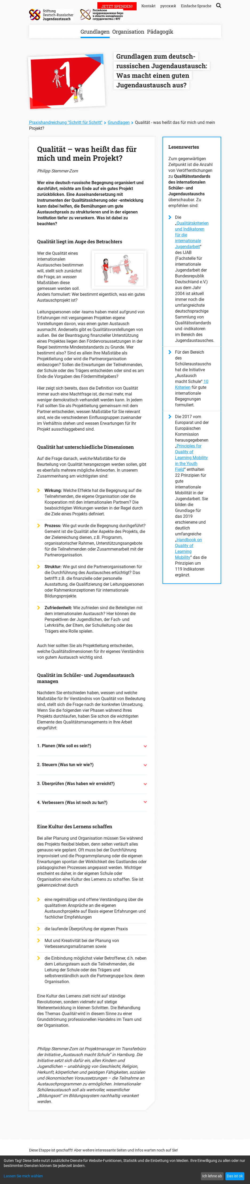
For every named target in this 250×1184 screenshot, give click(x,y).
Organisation (128, 31)
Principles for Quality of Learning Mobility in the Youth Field (191, 457)
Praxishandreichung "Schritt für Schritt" (65, 122)
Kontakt (148, 5)
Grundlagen (95, 31)
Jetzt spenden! (117, 6)
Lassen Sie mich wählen (23, 1176)
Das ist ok (235, 1176)
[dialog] (125, 1169)
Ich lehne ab (212, 1176)
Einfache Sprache (196, 5)
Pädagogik (160, 31)
